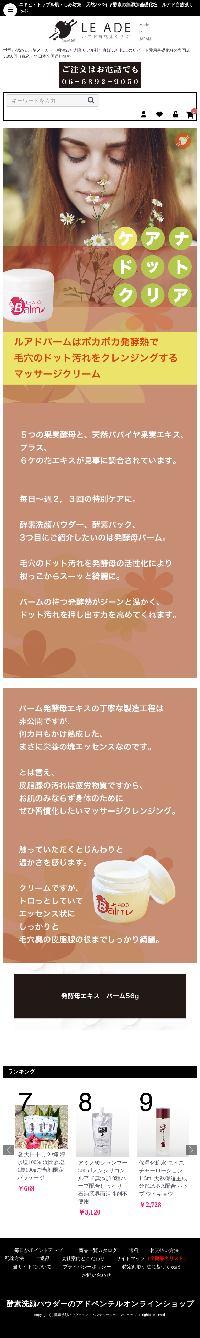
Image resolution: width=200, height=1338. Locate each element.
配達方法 (14, 1258)
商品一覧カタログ (98, 1250)
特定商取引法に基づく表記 (151, 1266)
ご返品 (42, 1258)
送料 (133, 1250)
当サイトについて (32, 1266)
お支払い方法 (164, 1250)
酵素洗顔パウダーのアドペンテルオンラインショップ (100, 1304)
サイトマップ (152, 1258)
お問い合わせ (96, 1275)
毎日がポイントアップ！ (40, 1250)
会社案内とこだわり (83, 1258)
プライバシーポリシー (87, 1266)
